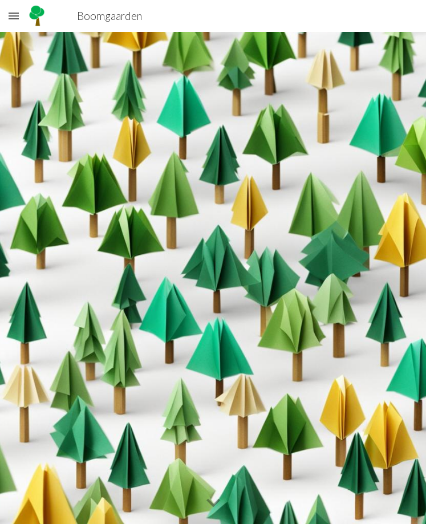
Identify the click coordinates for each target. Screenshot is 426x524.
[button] (13, 15)
